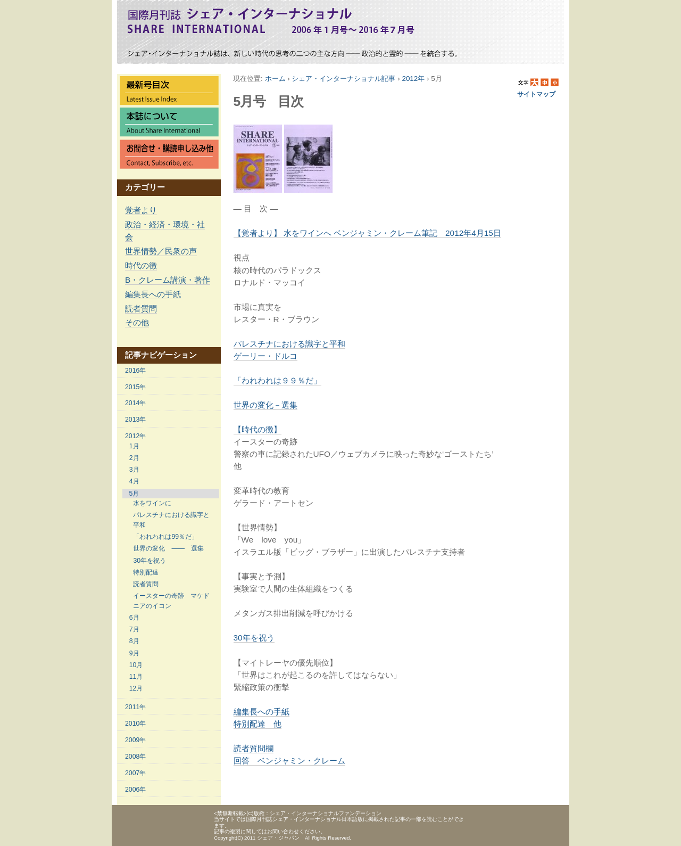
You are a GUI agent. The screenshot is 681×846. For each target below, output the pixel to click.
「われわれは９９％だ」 (277, 380)
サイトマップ (536, 94)
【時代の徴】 (257, 429)
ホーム (275, 79)
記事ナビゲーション (161, 354)
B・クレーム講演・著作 (167, 279)
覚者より (141, 210)
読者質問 (141, 308)
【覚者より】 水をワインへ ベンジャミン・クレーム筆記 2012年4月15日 (367, 232)
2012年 (413, 79)
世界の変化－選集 (265, 404)
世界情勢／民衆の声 (161, 251)
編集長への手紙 (153, 294)
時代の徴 (141, 265)
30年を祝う (254, 637)
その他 (137, 322)
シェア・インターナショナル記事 (343, 79)
